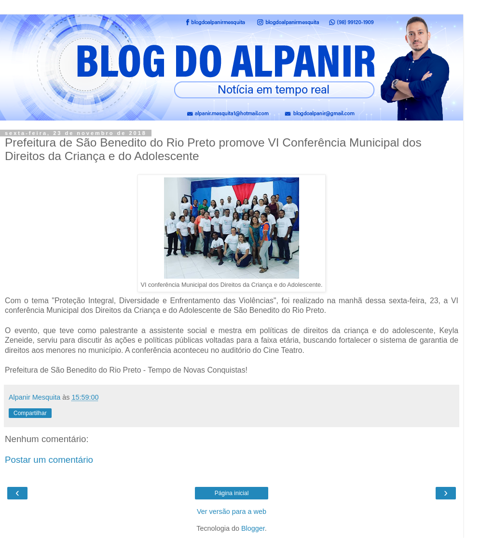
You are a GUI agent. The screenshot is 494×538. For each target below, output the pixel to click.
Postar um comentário (49, 460)
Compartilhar (30, 413)
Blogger (253, 528)
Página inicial (232, 493)
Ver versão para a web (231, 511)
